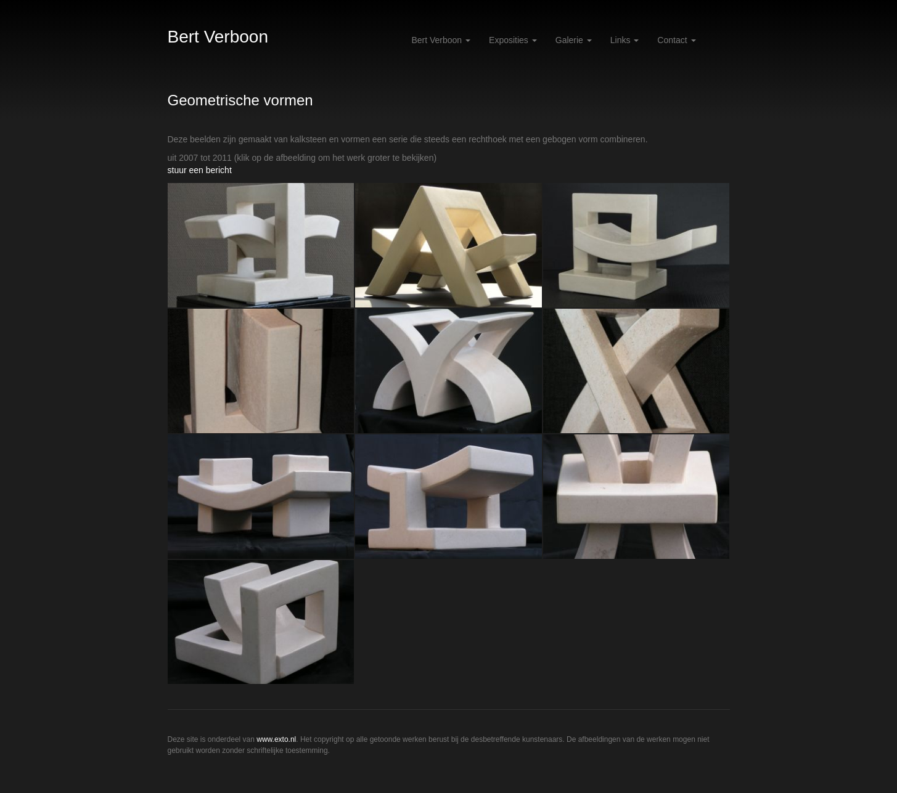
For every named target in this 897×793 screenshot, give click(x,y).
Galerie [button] (573, 40)
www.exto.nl (276, 739)
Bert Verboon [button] (440, 40)
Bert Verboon (218, 36)
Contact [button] (676, 40)
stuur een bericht (200, 170)
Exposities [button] (513, 40)
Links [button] (624, 40)
